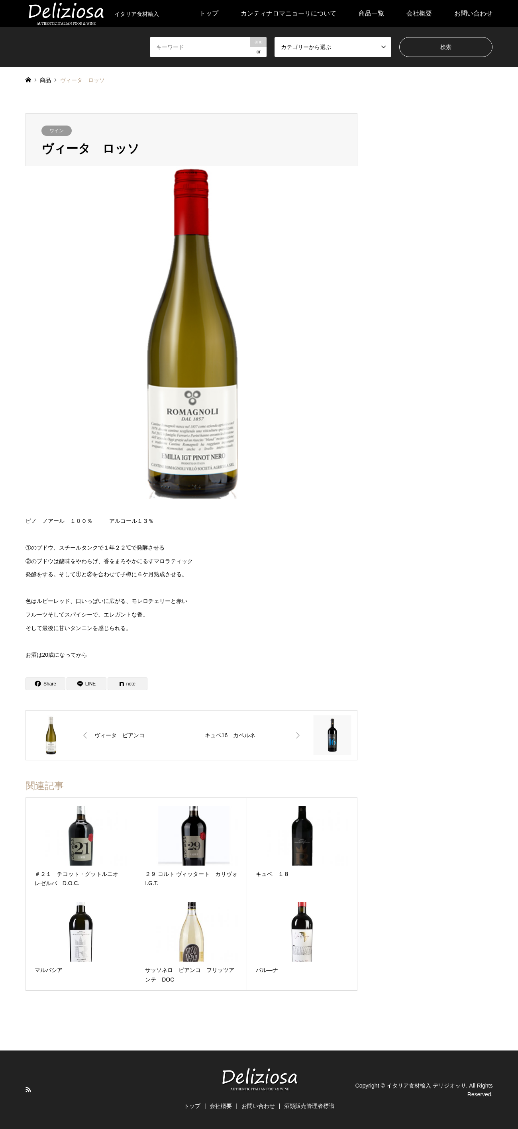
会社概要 (419, 13)
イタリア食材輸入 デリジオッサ (426, 1085)
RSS (28, 1089)
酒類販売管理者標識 (309, 1106)
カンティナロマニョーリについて (288, 13)
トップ (208, 13)
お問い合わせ (473, 13)
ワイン (56, 131)
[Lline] (86, 683)
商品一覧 (371, 13)
